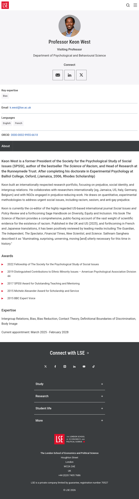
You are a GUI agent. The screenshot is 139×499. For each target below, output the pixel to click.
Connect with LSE (69, 353)
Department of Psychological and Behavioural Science (69, 55)
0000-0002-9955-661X (24, 135)
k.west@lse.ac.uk (20, 107)
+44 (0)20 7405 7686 (69, 475)
